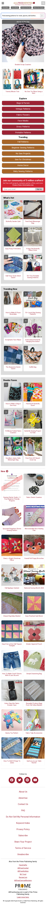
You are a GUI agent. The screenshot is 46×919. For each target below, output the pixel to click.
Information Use (28, 185)
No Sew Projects (23, 153)
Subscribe (23, 835)
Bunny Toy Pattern (12, 733)
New (4, 471)
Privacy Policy (17, 185)
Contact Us (23, 804)
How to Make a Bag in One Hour (13, 404)
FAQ (23, 810)
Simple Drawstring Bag (34, 674)
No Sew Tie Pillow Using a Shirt (33, 92)
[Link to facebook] (12, 780)
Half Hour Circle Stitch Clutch (13, 276)
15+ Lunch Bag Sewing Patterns (33, 313)
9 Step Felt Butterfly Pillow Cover (33, 249)
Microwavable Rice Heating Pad (34, 529)
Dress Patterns (23, 126)
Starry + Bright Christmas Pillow (12, 559)
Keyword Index (23, 823)
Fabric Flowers (23, 115)
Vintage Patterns (23, 109)
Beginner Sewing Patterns (23, 147)
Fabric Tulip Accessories (34, 733)
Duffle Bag (32, 367)
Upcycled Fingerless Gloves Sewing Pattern (12, 529)
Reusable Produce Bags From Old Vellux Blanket (34, 704)
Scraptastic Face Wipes (13, 340)
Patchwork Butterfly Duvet (33, 404)
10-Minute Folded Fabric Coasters (13, 432)
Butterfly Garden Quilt (13, 221)
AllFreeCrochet (23, 868)
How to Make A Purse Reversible (13, 313)
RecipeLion (23, 877)
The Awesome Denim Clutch (13, 368)
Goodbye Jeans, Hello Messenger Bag (13, 459)
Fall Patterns (23, 142)
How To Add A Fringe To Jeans (12, 762)
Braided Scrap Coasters (23, 65)
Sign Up (39, 189)
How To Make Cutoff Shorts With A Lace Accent (12, 674)
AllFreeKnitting (23, 871)
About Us (23, 791)
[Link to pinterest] (27, 780)
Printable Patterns (23, 132)
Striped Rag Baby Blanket (12, 616)
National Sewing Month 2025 (34, 588)
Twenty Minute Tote (12, 91)
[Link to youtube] (35, 780)
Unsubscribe (23, 854)
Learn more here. (23, 897)
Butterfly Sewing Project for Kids (33, 432)
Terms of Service (23, 848)
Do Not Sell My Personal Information (23, 816)
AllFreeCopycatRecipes (23, 880)
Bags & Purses (23, 103)
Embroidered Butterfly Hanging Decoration (32, 340)
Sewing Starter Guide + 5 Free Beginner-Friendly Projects (11, 499)
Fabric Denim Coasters (34, 497)
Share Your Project (23, 841)
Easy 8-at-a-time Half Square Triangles (12, 645)
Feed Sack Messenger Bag (32, 222)
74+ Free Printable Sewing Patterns (33, 276)
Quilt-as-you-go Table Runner (34, 762)
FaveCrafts (23, 865)
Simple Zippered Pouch (34, 644)
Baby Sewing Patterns (23, 171)
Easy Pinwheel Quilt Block (34, 616)
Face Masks (23, 120)
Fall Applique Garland (12, 588)
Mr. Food (23, 874)
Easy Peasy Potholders (13, 249)
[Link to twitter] (19, 780)
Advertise (23, 798)
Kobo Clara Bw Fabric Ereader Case (12, 704)
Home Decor (23, 165)
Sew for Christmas (23, 159)
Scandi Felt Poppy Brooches (34, 558)
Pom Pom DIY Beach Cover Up (33, 459)
